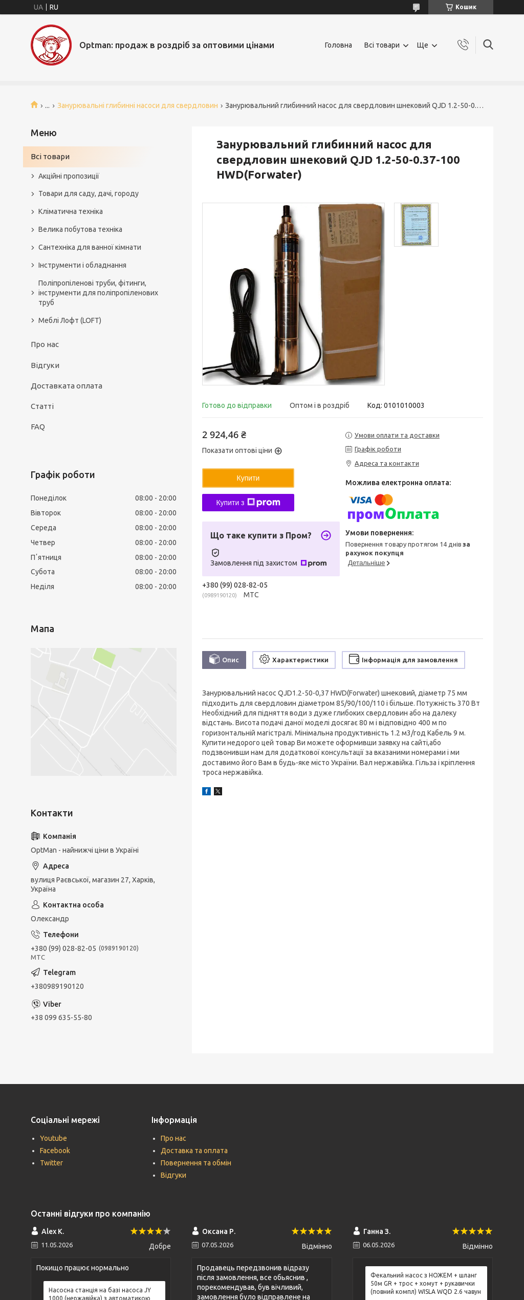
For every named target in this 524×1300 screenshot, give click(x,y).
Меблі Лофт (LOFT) (69, 320)
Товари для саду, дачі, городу (88, 193)
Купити (248, 478)
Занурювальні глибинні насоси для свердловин (137, 105)
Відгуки (45, 365)
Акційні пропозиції (68, 176)
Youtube (53, 1138)
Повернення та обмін (196, 1163)
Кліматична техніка (70, 211)
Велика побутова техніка (80, 229)
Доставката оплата (66, 385)
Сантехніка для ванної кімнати (89, 247)
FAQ (38, 426)
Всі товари (382, 45)
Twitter (51, 1163)
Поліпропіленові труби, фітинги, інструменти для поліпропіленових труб (98, 293)
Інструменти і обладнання (82, 265)
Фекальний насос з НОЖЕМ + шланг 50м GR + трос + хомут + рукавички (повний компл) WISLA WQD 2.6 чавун (425, 1283)
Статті (42, 406)
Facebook (55, 1150)
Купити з (248, 502)
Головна (338, 45)
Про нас (45, 344)
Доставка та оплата (194, 1150)
